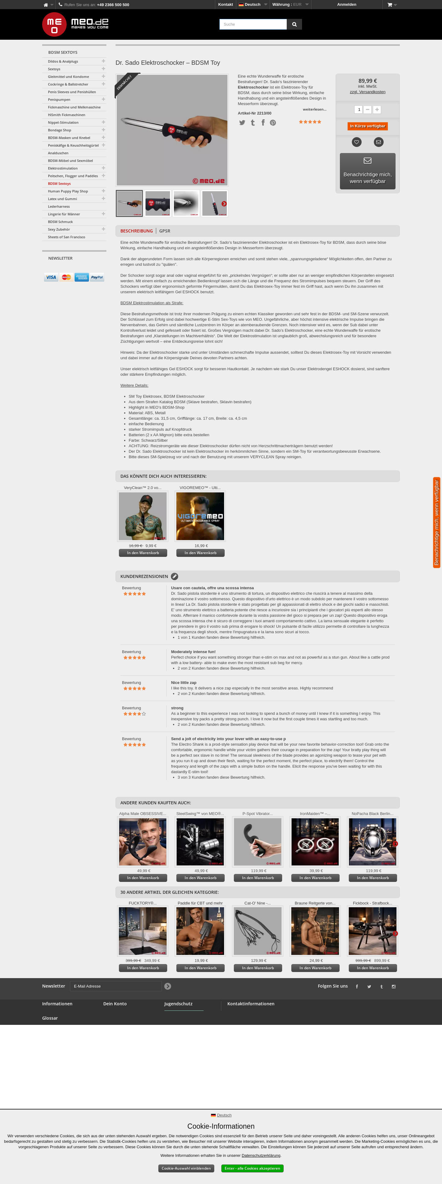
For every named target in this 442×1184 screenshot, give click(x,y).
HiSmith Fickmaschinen (66, 114)
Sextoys (54, 69)
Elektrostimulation (63, 168)
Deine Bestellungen (121, 1014)
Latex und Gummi (62, 198)
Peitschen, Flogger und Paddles (73, 176)
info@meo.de (262, 1046)
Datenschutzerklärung (261, 1155)
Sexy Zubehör (59, 229)
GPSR (164, 231)
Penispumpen (59, 99)
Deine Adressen (118, 1028)
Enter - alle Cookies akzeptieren (252, 1168)
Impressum (52, 1091)
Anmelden (346, 4)
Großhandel (53, 1036)
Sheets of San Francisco (66, 237)
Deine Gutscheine (120, 1043)
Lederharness (59, 206)
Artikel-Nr (247, 113)
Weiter (224, 203)
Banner (49, 1028)
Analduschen (58, 153)
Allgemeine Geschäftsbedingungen (64, 1046)
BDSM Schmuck (60, 221)
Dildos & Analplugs (63, 61)
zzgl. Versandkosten (367, 92)
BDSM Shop (53, 1021)
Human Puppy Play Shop (68, 191)
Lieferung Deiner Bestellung (58, 1074)
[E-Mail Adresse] (69, 269)
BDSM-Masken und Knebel (69, 137)
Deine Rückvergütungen (126, 1021)
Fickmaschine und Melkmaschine (74, 107)
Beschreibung (136, 231)
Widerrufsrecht (56, 1063)
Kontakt (225, 4)
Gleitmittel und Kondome (68, 76)
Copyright (51, 1083)
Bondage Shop (59, 130)
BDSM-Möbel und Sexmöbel (70, 160)
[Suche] (294, 24)
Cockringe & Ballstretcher (68, 84)
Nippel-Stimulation (63, 122)
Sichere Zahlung (57, 1056)
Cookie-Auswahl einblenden (186, 1168)
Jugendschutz (177, 1031)
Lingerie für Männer (64, 214)
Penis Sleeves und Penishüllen (72, 92)
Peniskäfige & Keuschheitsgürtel (73, 145)
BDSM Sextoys (59, 183)
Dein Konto (115, 1004)
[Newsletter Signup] (99, 270)
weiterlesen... (314, 109)
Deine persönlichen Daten (127, 1036)
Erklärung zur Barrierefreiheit (56, 1101)
